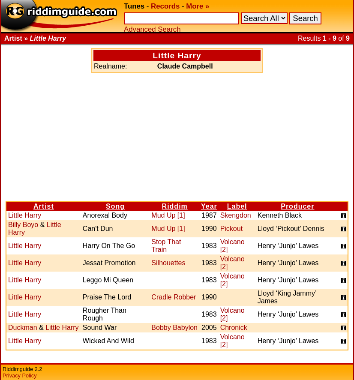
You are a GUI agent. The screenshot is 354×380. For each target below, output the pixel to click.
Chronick (233, 327)
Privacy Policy (20, 375)
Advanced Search (152, 29)
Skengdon (235, 215)
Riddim (175, 206)
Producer (297, 206)
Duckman (22, 327)
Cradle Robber (173, 297)
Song (115, 206)
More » (197, 6)
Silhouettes (168, 262)
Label (237, 206)
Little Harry (24, 215)
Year (209, 206)
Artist (43, 206)
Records (165, 6)
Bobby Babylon (174, 327)
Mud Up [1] (168, 215)
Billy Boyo (23, 224)
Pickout (231, 228)
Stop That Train (166, 245)
